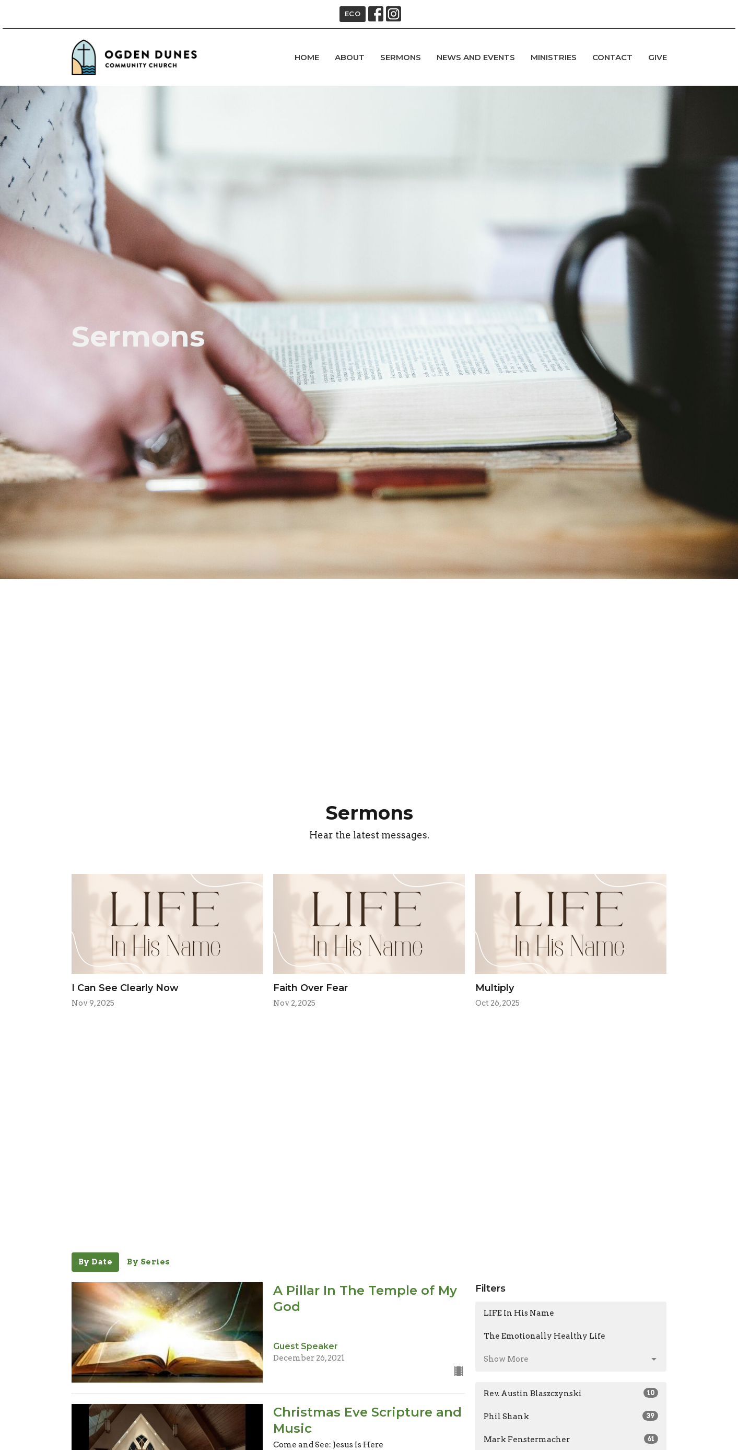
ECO (353, 13)
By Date (95, 1262)
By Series (148, 1262)
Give (657, 57)
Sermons (400, 57)
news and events (476, 57)
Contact (612, 57)
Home (307, 57)
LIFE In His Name (519, 1313)
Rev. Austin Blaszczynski (571, 1393)
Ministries (554, 57)
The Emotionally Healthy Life (544, 1336)
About (350, 57)
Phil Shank (571, 1416)
